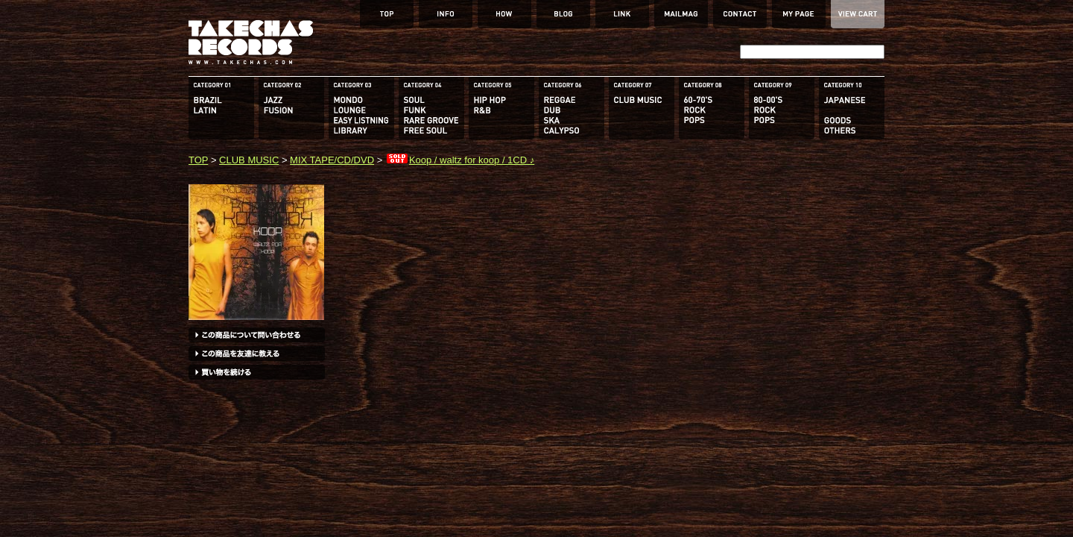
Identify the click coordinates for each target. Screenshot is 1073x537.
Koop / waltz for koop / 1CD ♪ (459, 160)
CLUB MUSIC (249, 160)
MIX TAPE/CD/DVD (332, 160)
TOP (198, 160)
